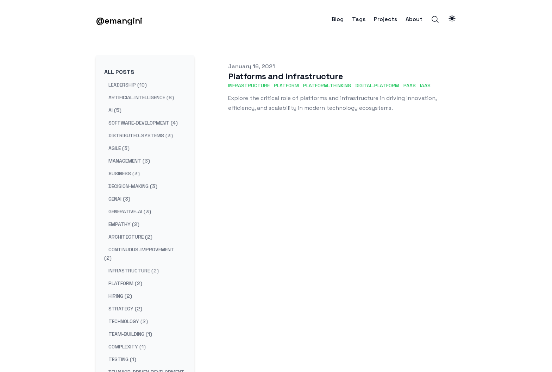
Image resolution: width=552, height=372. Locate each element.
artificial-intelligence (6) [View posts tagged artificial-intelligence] (141, 97)
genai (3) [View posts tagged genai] (119, 199)
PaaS (409, 85)
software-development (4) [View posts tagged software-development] (143, 123)
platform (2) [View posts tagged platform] (125, 283)
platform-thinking (327, 85)
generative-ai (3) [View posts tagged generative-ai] (129, 211)
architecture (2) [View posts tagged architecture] (130, 237)
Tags (358, 19)
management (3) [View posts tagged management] (129, 161)
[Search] (435, 19)
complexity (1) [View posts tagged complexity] (127, 346)
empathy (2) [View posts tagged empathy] (123, 224)
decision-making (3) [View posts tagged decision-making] (132, 186)
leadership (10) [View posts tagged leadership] (127, 85)
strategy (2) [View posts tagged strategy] (125, 308)
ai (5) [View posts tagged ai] (114, 110)
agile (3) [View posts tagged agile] (119, 148)
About (414, 19)
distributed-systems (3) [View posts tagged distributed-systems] (140, 135)
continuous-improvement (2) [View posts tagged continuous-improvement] (139, 253)
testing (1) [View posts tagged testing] (122, 359)
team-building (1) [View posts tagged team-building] (130, 334)
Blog (338, 19)
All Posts (119, 72)
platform (286, 85)
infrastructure (249, 85)
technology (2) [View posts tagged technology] (128, 321)
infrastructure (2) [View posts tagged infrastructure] (133, 270)
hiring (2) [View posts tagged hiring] (120, 296)
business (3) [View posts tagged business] (124, 173)
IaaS (425, 85)
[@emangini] (119, 19)
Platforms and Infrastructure (285, 76)
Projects (385, 19)
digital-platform (377, 85)
